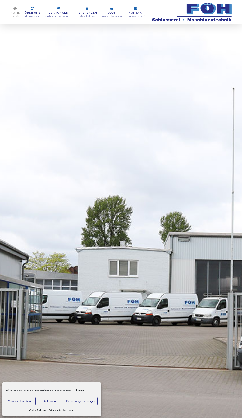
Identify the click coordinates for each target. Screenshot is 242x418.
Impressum (68, 410)
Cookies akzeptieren (20, 401)
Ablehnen (50, 401)
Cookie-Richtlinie (38, 410)
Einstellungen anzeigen (80, 401)
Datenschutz (54, 410)
